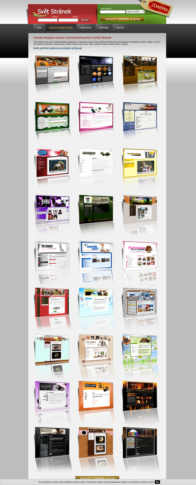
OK (157, 482)
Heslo (75, 17)
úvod (39, 28)
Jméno (55, 17)
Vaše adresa (106, 9)
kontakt (120, 28)
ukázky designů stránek (61, 28)
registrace (86, 28)
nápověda (104, 28)
